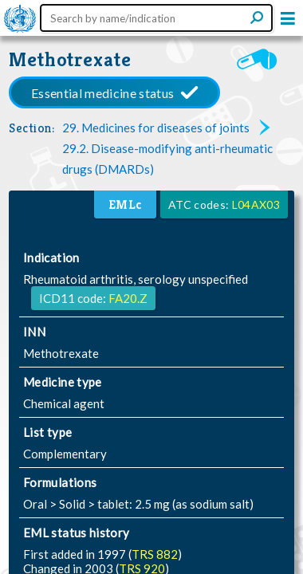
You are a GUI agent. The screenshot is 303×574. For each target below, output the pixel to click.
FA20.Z (128, 298)
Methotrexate (70, 59)
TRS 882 (155, 554)
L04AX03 (256, 204)
